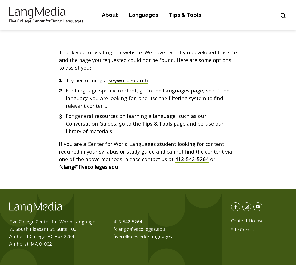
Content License (247, 220)
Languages (143, 15)
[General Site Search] (283, 15)
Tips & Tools (185, 15)
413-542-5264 (192, 159)
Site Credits (242, 229)
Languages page (183, 90)
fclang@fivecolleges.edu (88, 166)
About (110, 15)
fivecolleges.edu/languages (142, 236)
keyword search (128, 80)
